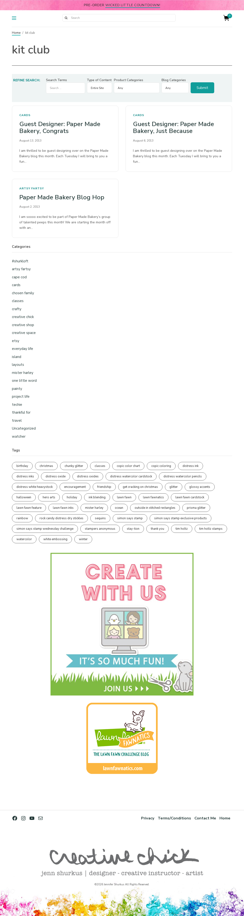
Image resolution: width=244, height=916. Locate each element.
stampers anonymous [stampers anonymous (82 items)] (100, 529)
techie (17, 404)
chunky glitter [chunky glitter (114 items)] (74, 466)
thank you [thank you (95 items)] (157, 529)
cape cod (19, 277)
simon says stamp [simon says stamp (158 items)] (130, 518)
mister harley (22, 372)
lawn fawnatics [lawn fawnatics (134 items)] (153, 497)
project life (21, 396)
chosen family (23, 293)
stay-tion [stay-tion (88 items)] (133, 529)
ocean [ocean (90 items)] (119, 508)
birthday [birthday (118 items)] (22, 466)
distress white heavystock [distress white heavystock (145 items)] (34, 487)
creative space (24, 332)
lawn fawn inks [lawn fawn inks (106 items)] (63, 508)
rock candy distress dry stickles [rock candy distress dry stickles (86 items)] (61, 518)
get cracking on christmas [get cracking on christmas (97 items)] (140, 487)
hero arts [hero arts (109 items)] (49, 497)
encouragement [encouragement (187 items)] (75, 487)
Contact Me (205, 818)
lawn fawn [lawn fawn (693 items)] (124, 497)
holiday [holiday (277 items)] (72, 497)
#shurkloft (20, 261)
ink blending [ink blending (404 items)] (97, 497)
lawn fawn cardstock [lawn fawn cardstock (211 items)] (189, 497)
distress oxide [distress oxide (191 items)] (56, 476)
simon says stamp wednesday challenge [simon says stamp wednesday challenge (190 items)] (44, 529)
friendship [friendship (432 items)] (104, 487)
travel (17, 420)
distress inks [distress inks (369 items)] (25, 476)
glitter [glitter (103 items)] (173, 487)
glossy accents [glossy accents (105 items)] (199, 487)
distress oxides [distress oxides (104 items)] (88, 476)
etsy (15, 340)
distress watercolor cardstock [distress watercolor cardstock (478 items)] (131, 476)
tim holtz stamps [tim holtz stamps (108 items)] (211, 529)
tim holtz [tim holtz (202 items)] (182, 529)
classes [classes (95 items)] (100, 466)
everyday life (22, 348)
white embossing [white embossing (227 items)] (55, 539)
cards (24, 115)
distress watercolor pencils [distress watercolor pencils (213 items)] (182, 476)
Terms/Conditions (174, 818)
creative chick (23, 316)
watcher (18, 436)
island (16, 356)
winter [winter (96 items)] (83, 539)
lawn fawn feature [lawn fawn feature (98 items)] (28, 508)
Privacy (147, 818)
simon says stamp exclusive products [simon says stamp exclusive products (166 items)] (180, 518)
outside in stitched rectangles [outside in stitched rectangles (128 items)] (155, 508)
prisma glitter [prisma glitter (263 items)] (196, 508)
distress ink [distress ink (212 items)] (190, 466)
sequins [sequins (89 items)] (100, 518)
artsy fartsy (31, 188)
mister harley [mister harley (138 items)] (94, 508)
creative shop (23, 325)
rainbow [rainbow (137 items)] (22, 518)
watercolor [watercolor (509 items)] (24, 539)
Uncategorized (24, 428)
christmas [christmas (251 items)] (46, 466)
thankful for (21, 412)
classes (18, 301)
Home (16, 33)
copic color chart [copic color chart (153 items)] (128, 466)
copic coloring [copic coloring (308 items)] (161, 466)
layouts (18, 364)
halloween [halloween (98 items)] (23, 497)
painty (17, 388)
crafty (16, 309)
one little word (24, 380)
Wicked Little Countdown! (132, 5)
